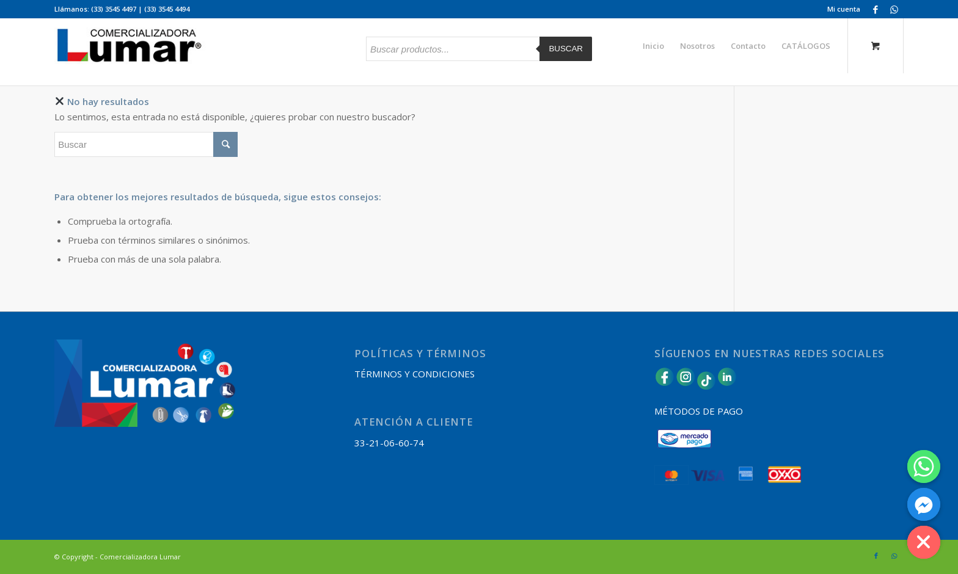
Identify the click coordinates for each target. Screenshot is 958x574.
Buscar (566, 48)
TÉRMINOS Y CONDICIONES (414, 374)
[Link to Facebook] (876, 9)
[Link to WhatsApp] (894, 9)
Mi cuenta (843, 8)
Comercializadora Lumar (140, 556)
